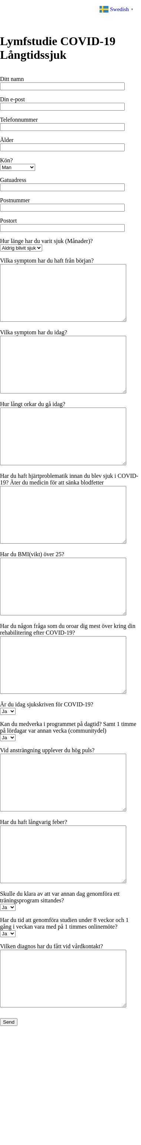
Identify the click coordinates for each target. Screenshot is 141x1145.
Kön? (6, 160)
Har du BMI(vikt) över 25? (32, 598)
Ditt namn (12, 79)
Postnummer (15, 200)
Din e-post (12, 99)
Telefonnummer (19, 119)
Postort (8, 220)
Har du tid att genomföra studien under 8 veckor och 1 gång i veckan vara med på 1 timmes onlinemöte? (64, 1012)
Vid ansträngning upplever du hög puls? (47, 817)
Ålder (6, 140)
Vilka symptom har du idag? (33, 343)
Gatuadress (13, 180)
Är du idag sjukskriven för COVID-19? (46, 771)
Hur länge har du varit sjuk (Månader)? (46, 241)
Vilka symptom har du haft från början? (47, 260)
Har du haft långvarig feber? (33, 899)
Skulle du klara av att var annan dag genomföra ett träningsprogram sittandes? (60, 985)
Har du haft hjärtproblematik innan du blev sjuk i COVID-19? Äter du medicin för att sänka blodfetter (69, 512)
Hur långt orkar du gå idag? (32, 426)
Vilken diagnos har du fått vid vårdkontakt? (51, 1035)
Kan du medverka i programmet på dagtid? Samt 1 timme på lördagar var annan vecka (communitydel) (68, 793)
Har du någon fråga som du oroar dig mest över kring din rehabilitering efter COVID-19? (67, 684)
